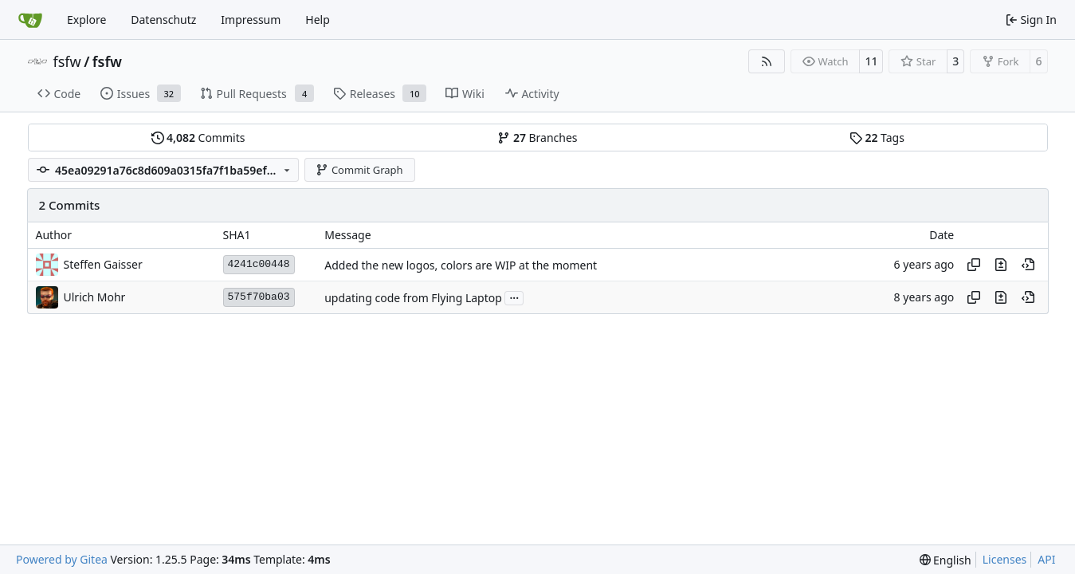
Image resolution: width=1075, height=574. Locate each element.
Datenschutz (163, 19)
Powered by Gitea (62, 559)
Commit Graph (359, 170)
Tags (876, 137)
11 (871, 61)
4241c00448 (259, 264)
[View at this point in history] (1028, 265)
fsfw (67, 61)
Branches (537, 137)
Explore (86, 19)
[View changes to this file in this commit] (1001, 265)
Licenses (1005, 559)
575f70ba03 (259, 297)
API (1046, 559)
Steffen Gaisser (103, 264)
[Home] (30, 20)
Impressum (251, 19)
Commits (198, 137)
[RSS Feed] (766, 61)
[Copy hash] (974, 265)
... (514, 296)
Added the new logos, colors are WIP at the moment (460, 265)
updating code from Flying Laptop (413, 297)
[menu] (945, 560)
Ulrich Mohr (95, 297)
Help (317, 19)
